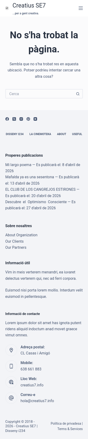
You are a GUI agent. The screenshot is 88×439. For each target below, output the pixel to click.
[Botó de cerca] (78, 93)
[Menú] (81, 8)
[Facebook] (7, 119)
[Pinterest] (28, 119)
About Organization (21, 235)
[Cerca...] (39, 93)
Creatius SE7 (29, 5)
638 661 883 (31, 369)
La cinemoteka (40, 134)
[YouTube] (35, 119)
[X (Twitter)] (14, 119)
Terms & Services (70, 429)
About (61, 134)
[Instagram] (21, 119)
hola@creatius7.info (37, 401)
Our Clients (14, 241)
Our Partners (16, 247)
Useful (77, 134)
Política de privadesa (66, 423)
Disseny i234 (15, 134)
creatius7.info (32, 385)
